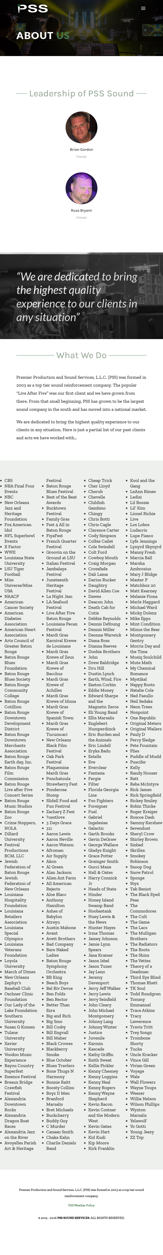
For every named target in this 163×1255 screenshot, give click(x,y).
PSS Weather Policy (81, 1205)
